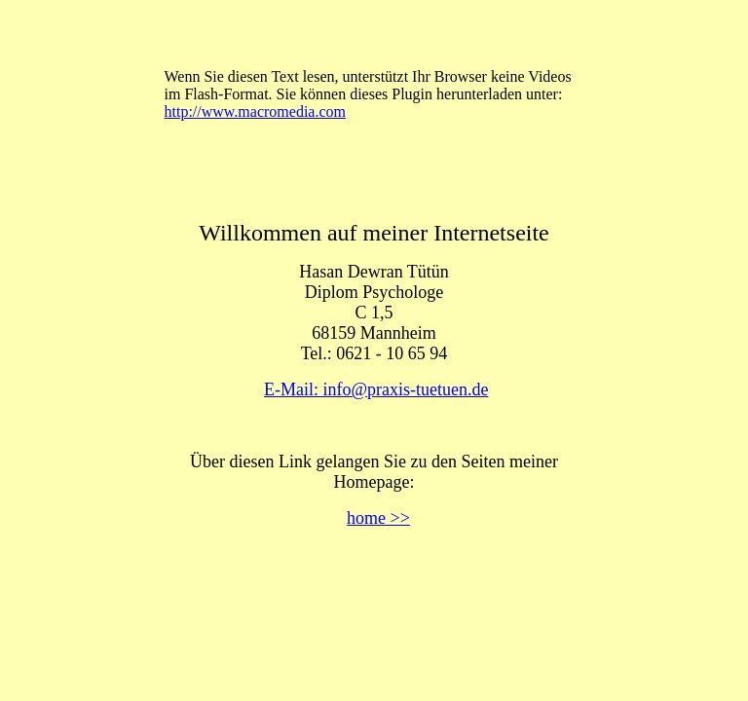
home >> (378, 518)
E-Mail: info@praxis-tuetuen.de (376, 389)
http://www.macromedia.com (255, 111)
